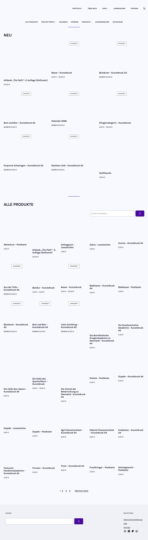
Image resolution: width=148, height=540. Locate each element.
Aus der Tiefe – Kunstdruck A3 (11, 288)
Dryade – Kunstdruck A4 (130, 376)
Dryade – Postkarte (42, 431)
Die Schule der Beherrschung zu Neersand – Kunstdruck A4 (73, 393)
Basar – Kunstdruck (61, 72)
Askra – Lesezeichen (100, 244)
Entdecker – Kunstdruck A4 (130, 431)
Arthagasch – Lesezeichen (68, 246)
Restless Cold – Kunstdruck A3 (67, 165)
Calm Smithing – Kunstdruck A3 (69, 326)
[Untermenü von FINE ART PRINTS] (55, 22)
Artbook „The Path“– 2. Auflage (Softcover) (26, 80)
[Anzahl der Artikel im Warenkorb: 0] (144, 8)
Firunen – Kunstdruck (43, 468)
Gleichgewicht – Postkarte (126, 468)
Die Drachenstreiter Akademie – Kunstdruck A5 (130, 328)
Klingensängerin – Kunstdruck (115, 123)
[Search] (78, 521)
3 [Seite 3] (66, 491)
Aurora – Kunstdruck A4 (130, 243)
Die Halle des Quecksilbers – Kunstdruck (40, 381)
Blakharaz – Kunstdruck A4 (102, 287)
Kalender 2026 (59, 121)
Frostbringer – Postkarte (102, 467)
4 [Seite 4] (69, 491)
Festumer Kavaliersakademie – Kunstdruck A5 (14, 471)
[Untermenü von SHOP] (107, 8)
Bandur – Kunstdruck (43, 287)
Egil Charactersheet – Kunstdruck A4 (72, 431)
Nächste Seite (81, 491)
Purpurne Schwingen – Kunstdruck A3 (23, 165)
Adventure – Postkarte (15, 244)
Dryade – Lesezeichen (15, 428)
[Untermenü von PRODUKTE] (91, 22)
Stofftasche (105, 173)
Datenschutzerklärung (133, 520)
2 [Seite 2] (62, 491)
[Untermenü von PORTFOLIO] (81, 8)
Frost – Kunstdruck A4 (72, 466)
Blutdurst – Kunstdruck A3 (113, 72)
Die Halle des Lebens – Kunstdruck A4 (15, 390)
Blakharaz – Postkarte (129, 287)
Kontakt (127, 527)
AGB (125, 523)
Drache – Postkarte (99, 378)
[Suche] (140, 214)
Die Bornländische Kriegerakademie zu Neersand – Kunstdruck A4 (102, 339)
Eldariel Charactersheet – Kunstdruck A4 (102, 431)
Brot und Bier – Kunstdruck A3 (19, 123)
